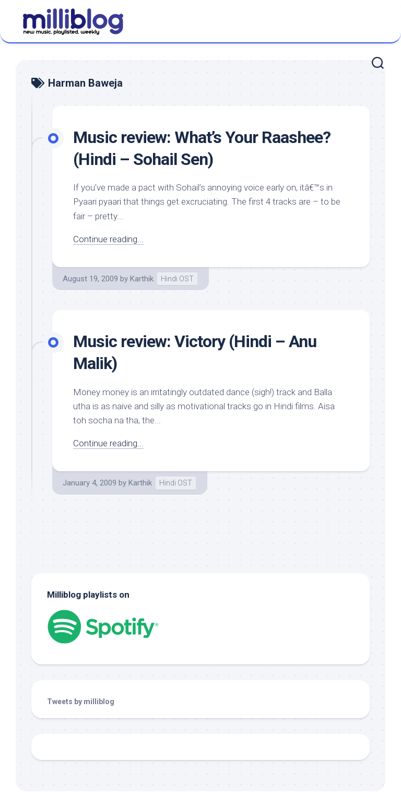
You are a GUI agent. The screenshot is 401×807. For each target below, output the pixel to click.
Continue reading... (108, 239)
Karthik (142, 278)
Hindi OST (177, 279)
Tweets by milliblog (80, 701)
